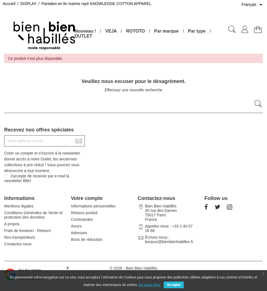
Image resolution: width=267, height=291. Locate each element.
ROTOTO (135, 31)
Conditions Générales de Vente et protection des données (33, 215)
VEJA (111, 31)
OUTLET (83, 36)
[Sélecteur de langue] (252, 4)
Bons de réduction (86, 239)
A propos (11, 224)
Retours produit (84, 213)
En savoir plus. (150, 285)
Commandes (82, 219)
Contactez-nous (17, 244)
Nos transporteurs (19, 237)
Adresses (79, 233)
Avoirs (76, 226)
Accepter (174, 285)
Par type (196, 31)
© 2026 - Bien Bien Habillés (133, 268)
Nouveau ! (85, 31)
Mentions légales (18, 206)
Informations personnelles (93, 206)
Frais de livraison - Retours (27, 230)
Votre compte (87, 198)
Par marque (166, 31)
